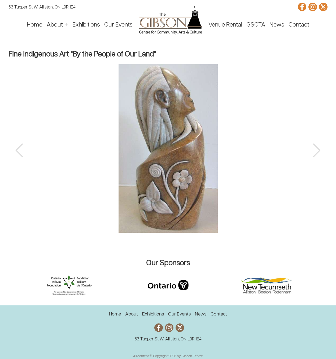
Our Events (118, 25)
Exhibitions (86, 25)
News (276, 25)
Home (34, 25)
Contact (299, 25)
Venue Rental (225, 25)
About (55, 25)
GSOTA (255, 25)
